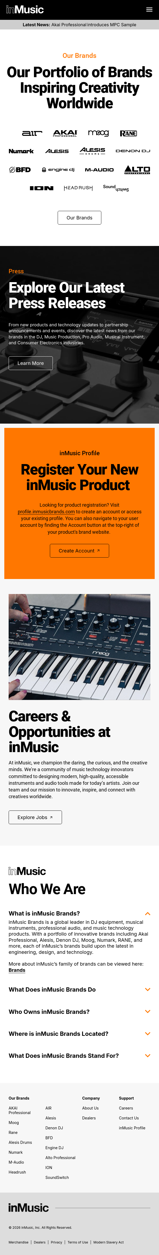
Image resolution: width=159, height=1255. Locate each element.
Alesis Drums (20, 1142)
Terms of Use (78, 1242)
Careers (126, 1108)
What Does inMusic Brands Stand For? (79, 1055)
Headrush (17, 1172)
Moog (14, 1122)
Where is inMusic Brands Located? (79, 1033)
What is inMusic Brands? (79, 913)
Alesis (51, 1118)
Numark (16, 1152)
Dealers (89, 1118)
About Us (90, 1108)
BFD (49, 1138)
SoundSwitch (57, 1177)
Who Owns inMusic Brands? (79, 1011)
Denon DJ (54, 1128)
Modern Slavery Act (109, 1242)
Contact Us (129, 1118)
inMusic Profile (132, 1128)
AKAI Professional (19, 1110)
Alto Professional (60, 1157)
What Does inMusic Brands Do (79, 989)
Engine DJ (55, 1147)
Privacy (56, 1242)
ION (49, 1167)
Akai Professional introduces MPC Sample (79, 24)
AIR (48, 1108)
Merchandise (19, 1242)
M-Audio (16, 1162)
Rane (13, 1132)
